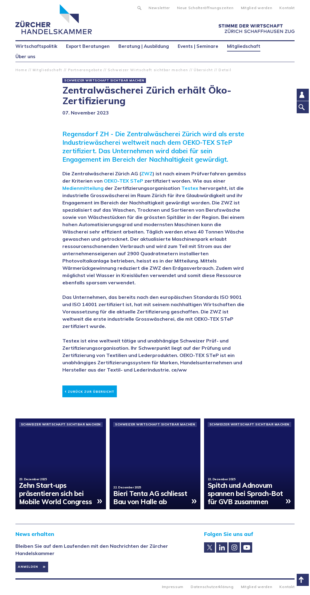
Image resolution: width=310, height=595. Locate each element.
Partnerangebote (85, 70)
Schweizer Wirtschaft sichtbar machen (148, 70)
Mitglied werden (256, 7)
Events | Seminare (198, 46)
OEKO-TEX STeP (123, 181)
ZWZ (147, 173)
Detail (225, 70)
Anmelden (28, 567)
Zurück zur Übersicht (89, 391)
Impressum (172, 586)
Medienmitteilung (83, 188)
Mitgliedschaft (47, 70)
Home (21, 70)
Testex (189, 188)
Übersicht (203, 70)
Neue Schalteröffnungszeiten (205, 7)
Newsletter (159, 7)
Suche (139, 7)
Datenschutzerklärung (212, 586)
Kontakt (287, 7)
